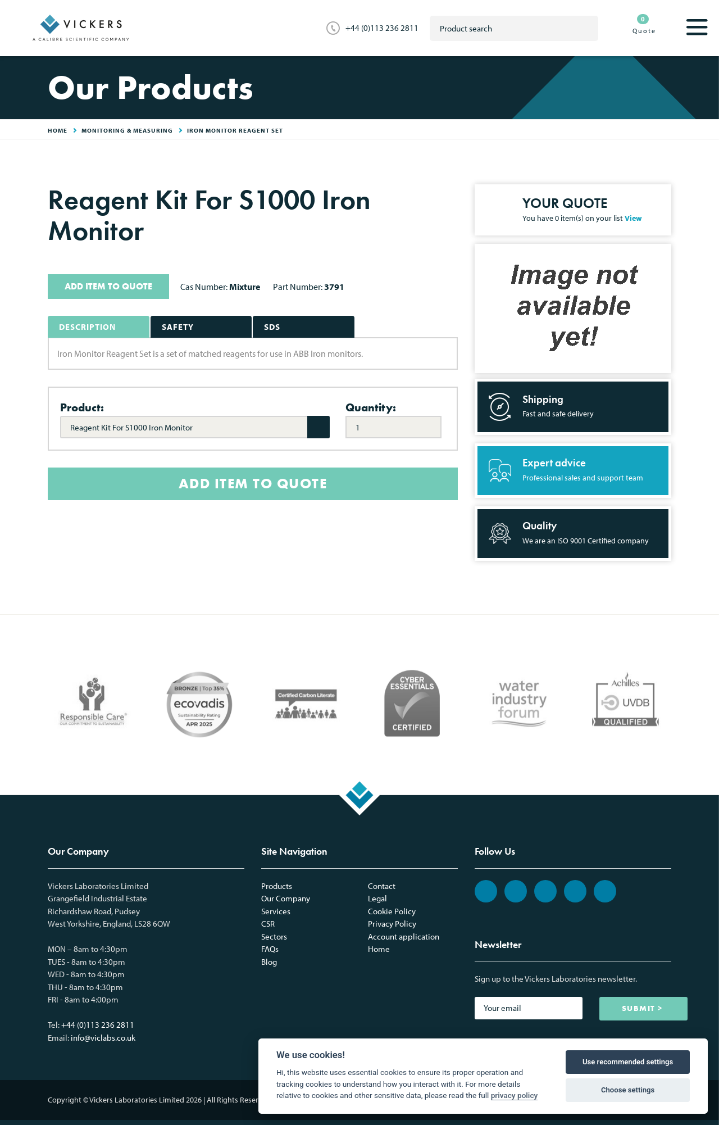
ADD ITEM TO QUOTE (108, 286)
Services (275, 911)
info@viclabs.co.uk (103, 1037)
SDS (272, 326)
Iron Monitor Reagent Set (235, 130)
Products (276, 886)
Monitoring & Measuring (127, 130)
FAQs (270, 948)
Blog (269, 961)
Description (87, 326)
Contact (381, 886)
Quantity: (370, 407)
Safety (178, 326)
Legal (377, 898)
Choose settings (627, 1090)
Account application (403, 936)
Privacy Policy (392, 923)
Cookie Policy (392, 911)
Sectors (274, 936)
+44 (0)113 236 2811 (381, 27)
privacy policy (514, 1095)
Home (379, 948)
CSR (268, 923)
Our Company (285, 898)
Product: (82, 407)
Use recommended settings (628, 1062)
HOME (57, 130)
